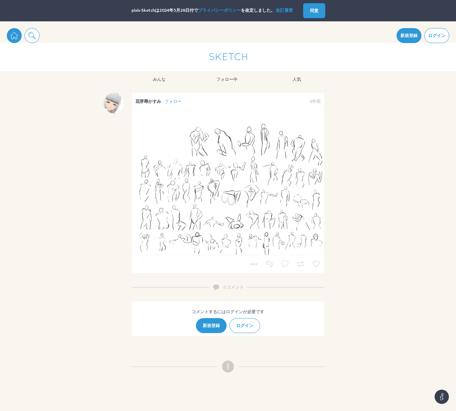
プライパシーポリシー (219, 10)
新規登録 (409, 35)
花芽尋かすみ (148, 101)
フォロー (173, 101)
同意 (314, 10)
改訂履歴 (284, 10)
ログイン (436, 35)
